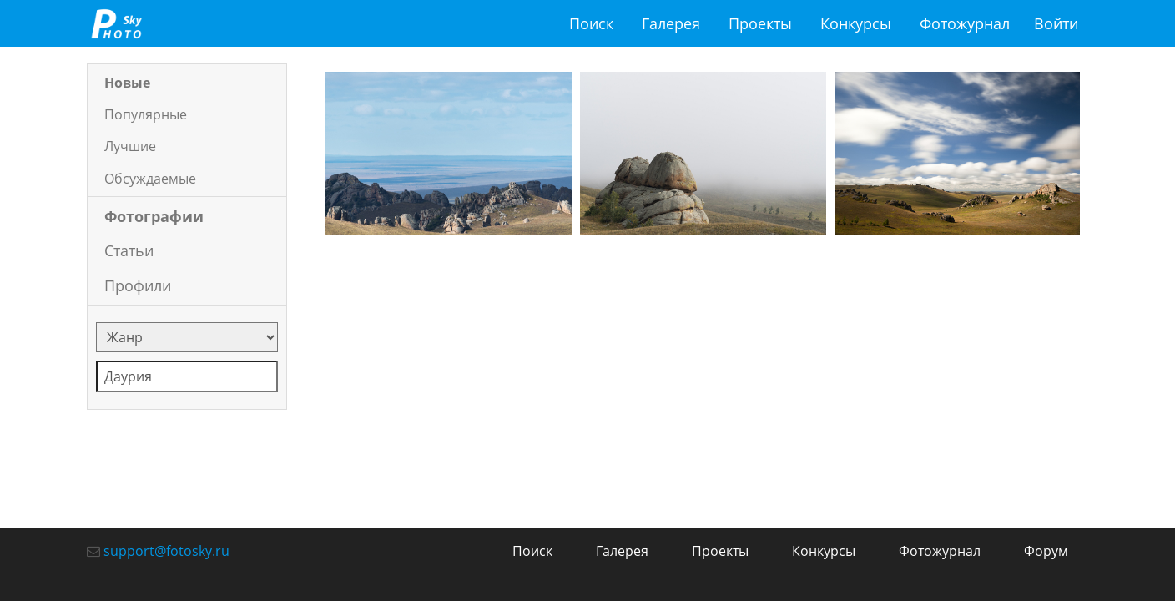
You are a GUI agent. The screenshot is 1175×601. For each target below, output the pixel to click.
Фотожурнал (965, 23)
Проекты (760, 23)
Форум (1046, 551)
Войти (1056, 23)
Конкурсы (855, 23)
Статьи (129, 250)
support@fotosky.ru (166, 551)
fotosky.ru (116, 23)
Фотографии (154, 216)
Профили (137, 285)
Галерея (671, 23)
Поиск (591, 23)
